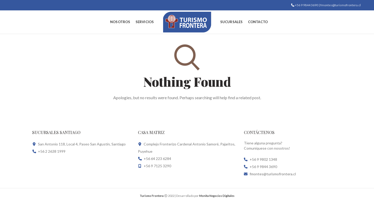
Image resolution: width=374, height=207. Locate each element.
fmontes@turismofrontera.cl (273, 174)
